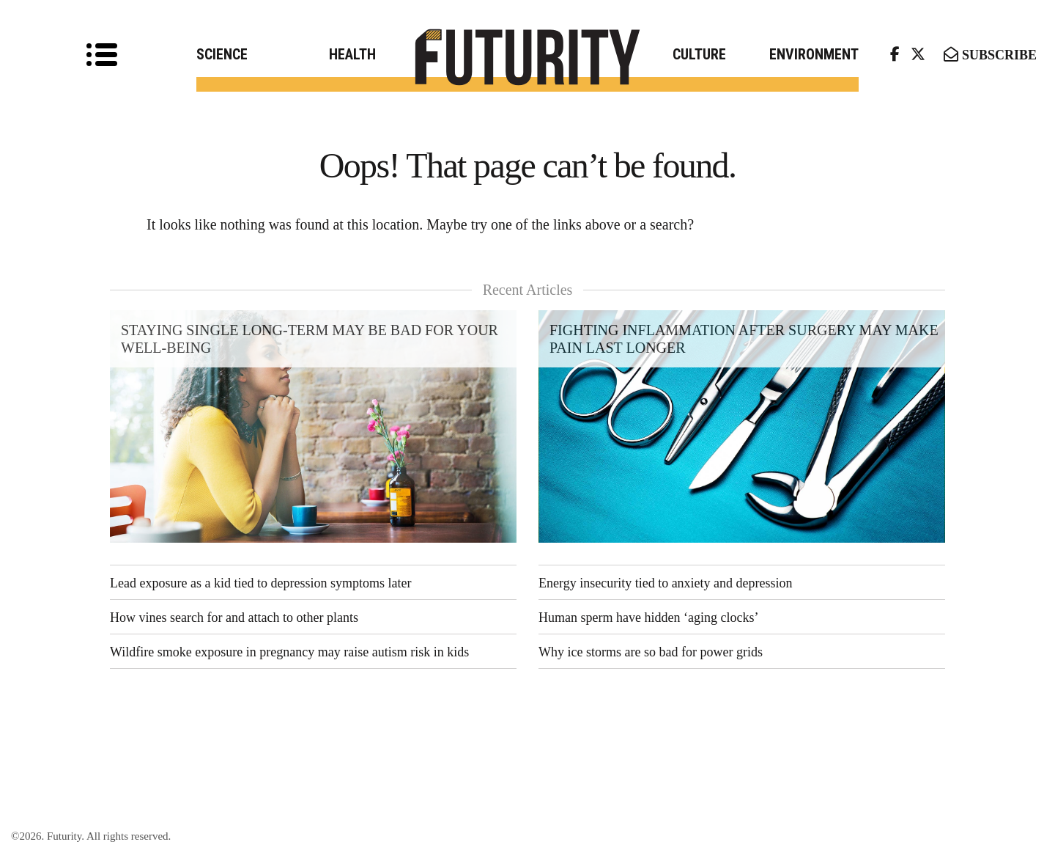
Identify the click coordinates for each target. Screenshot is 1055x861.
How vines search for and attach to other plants (234, 617)
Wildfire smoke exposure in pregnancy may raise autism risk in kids (289, 652)
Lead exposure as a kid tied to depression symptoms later (260, 583)
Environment (814, 54)
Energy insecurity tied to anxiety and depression (665, 583)
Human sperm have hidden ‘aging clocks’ (648, 617)
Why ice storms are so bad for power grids (650, 652)
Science (222, 54)
